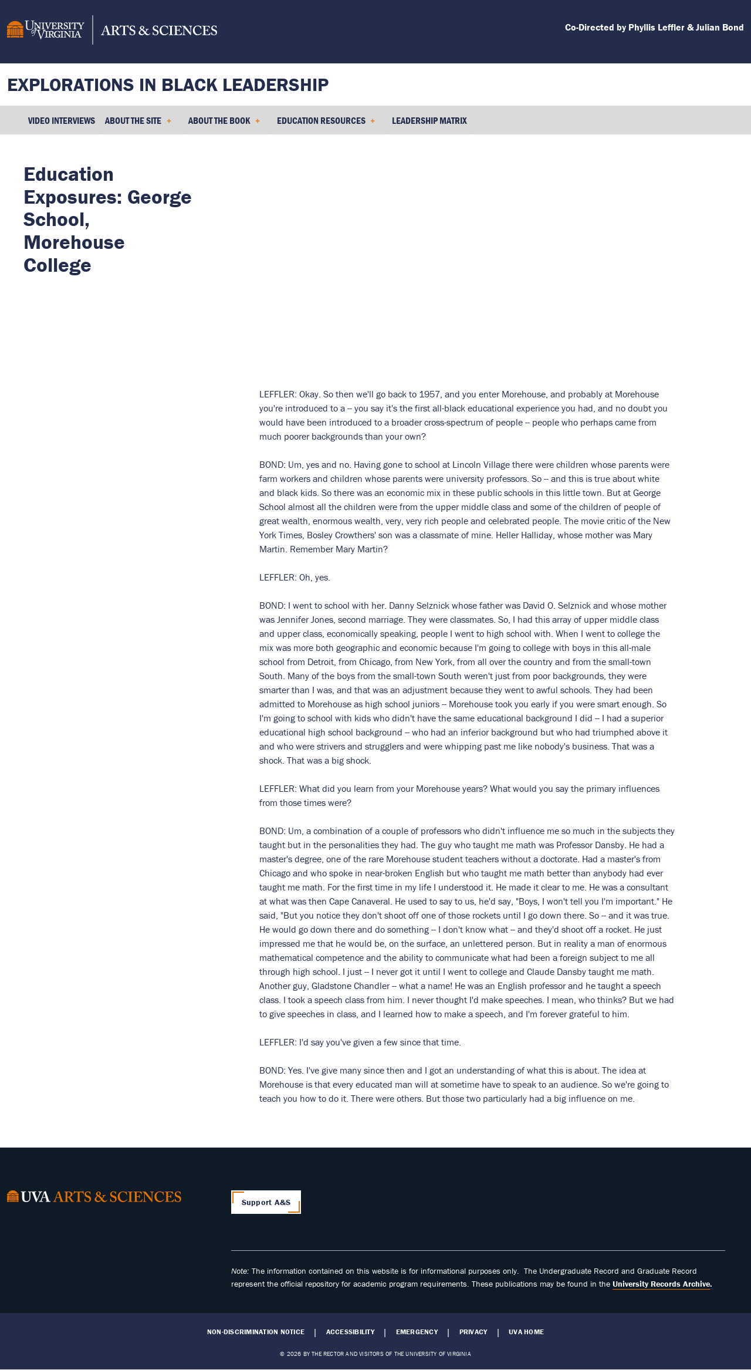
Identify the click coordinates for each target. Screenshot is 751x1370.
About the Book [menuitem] (224, 124)
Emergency (417, 1332)
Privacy (473, 1332)
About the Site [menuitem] (138, 124)
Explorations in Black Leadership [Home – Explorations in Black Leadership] (168, 84)
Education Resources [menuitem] (326, 124)
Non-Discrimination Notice (256, 1332)
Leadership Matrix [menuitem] (429, 120)
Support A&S (266, 1202)
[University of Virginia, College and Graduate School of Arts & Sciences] (112, 31)
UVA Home (526, 1332)
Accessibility (350, 1332)
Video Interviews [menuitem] (61, 120)
